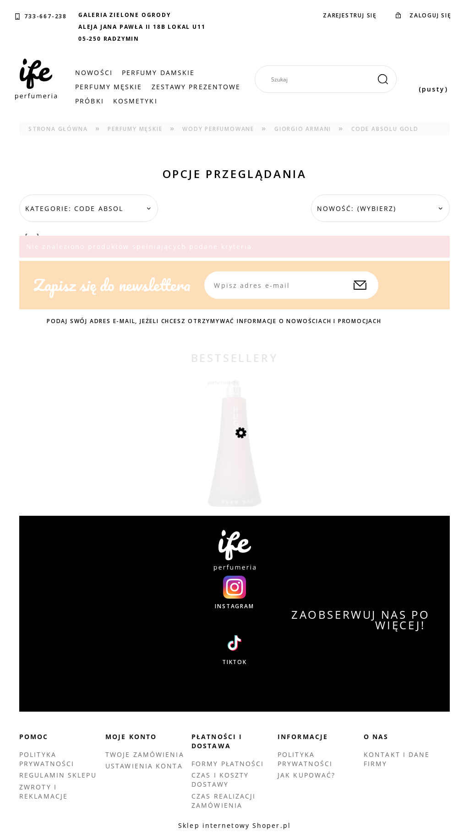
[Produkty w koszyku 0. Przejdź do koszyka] (433, 79)
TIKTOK (234, 662)
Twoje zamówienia (144, 754)
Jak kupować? (306, 775)
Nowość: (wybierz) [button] (357, 208)
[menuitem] (94, 73)
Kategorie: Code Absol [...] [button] (74, 222)
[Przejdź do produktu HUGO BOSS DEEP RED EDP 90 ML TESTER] (234, 462)
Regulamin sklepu (58, 775)
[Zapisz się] (360, 285)
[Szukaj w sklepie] (329, 79)
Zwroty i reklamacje (43, 791)
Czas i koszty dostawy (220, 780)
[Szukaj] (383, 79)
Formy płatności (227, 763)
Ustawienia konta (144, 766)
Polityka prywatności (46, 759)
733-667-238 (45, 16)
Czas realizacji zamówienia (223, 801)
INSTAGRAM (234, 606)
